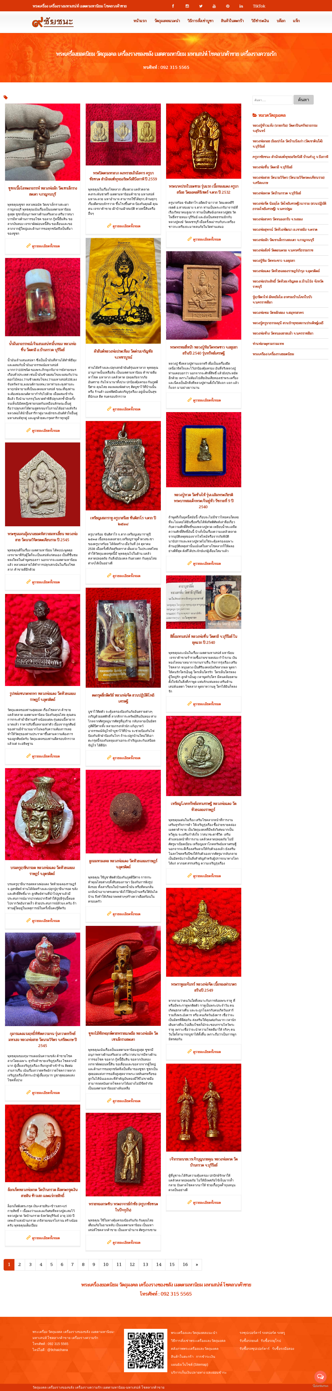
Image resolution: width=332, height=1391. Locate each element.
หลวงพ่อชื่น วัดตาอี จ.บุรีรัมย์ (272, 167)
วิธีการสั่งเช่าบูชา (200, 21)
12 (132, 1264)
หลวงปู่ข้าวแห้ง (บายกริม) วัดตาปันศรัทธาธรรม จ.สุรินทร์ (285, 128)
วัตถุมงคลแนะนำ (167, 21)
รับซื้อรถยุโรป (271, 1341)
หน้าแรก (140, 21)
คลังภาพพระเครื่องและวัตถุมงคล (195, 1349)
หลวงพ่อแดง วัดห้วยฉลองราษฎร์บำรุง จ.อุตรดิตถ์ (286, 271)
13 (145, 1264)
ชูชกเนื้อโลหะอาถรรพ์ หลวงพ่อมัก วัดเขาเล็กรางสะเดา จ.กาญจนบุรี (42, 191)
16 (185, 1264)
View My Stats (176, 1387)
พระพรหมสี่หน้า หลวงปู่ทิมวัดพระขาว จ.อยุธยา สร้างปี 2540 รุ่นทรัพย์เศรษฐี (203, 350)
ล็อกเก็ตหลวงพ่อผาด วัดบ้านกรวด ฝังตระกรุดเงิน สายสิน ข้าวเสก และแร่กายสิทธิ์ (43, 1193)
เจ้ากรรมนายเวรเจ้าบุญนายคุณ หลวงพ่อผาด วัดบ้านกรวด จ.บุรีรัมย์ (204, 1162)
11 (119, 1264)
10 (105, 1264)
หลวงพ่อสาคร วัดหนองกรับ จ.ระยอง (278, 219)
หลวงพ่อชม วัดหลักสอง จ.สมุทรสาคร (278, 313)
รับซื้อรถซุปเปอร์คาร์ (255, 1349)
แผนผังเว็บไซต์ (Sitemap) (189, 1364)
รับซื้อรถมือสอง (283, 1349)
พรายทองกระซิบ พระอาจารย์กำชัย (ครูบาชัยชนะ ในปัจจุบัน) (123, 1207)
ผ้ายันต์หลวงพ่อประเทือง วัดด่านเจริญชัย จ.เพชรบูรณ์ (123, 354)
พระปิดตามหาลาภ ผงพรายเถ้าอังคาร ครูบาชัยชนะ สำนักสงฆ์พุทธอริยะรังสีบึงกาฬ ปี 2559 (123, 176)
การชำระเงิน (205, 1356)
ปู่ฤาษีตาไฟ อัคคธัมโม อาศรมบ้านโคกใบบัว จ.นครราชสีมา (282, 299)
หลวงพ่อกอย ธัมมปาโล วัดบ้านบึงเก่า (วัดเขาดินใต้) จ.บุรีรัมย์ (288, 143)
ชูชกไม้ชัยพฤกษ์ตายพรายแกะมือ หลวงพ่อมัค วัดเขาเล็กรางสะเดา (123, 1036)
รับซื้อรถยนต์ (249, 1341)
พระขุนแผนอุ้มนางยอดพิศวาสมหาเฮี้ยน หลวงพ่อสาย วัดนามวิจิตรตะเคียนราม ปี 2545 (42, 537)
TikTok (257, 6)
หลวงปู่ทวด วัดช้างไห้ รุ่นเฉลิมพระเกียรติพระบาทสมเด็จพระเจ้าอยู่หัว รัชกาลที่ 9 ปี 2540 (204, 501)
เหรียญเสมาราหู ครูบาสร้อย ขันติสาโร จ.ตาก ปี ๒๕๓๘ (123, 521)
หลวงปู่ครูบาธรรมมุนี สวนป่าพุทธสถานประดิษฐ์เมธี (288, 323)
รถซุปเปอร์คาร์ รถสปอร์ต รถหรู (262, 1333)
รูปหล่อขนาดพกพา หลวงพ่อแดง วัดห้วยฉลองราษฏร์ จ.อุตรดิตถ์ (43, 697)
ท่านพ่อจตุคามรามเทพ (268, 344)
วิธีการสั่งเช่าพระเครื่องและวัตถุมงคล (198, 1341)
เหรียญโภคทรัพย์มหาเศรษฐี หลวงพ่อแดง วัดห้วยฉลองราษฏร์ (203, 807)
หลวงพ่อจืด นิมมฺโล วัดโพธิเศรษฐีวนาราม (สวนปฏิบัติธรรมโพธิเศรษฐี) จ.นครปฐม (289, 206)
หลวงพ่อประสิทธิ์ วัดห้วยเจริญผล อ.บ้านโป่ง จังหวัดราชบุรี (288, 284)
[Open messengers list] (320, 1377)
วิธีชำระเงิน (260, 21)
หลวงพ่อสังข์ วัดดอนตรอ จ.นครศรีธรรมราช (283, 250)
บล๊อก (281, 21)
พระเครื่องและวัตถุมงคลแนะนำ (194, 1333)
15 (172, 1264)
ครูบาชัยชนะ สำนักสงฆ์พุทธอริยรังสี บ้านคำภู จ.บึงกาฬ (290, 157)
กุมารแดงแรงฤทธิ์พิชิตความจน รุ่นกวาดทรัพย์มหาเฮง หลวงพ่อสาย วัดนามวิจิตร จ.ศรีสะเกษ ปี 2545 (42, 1040)
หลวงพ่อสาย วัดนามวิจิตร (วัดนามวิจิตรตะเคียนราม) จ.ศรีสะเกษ (289, 180)
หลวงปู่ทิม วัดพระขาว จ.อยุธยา (274, 261)
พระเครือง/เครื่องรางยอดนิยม (273, 354)
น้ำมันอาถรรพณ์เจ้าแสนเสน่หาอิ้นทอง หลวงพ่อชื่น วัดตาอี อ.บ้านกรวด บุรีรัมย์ (42, 347)
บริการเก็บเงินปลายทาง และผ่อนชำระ (199, 1372)
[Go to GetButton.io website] (320, 1386)
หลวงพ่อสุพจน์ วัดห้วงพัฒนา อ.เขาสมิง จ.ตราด (285, 229)
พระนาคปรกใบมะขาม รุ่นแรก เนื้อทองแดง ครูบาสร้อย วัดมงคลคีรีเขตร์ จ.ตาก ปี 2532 (203, 189)
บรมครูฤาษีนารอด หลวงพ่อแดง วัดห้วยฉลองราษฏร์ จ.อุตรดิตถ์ (42, 871)
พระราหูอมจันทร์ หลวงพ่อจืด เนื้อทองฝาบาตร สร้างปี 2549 (203, 987)
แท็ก (296, 21)
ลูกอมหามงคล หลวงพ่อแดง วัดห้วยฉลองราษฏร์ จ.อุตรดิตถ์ (123, 864)
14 (158, 1264)
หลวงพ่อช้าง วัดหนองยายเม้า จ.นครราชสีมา (283, 333)
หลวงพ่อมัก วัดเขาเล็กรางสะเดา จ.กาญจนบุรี (283, 240)
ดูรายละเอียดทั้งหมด (46, 246)
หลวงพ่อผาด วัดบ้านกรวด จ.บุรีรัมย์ (277, 193)
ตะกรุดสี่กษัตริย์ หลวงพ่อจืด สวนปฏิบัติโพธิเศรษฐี (123, 698)
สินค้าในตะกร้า (232, 21)
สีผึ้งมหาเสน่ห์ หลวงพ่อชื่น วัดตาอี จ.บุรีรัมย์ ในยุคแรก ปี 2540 (203, 639)
